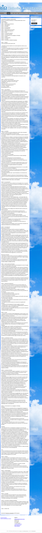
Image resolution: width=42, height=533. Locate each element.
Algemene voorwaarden (10, 513)
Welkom (5, 13)
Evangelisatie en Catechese (23, 13)
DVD (14, 13)
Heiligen (37, 13)
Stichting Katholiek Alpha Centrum (19, 519)
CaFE (17, 13)
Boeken (12, 13)
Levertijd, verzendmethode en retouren (5, 518)
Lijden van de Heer (32, 13)
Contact (8, 13)
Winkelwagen (34, 23)
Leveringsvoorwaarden (3, 517)
